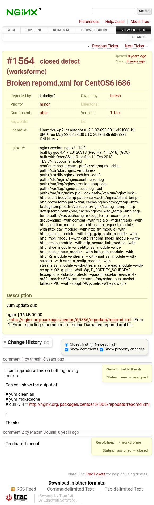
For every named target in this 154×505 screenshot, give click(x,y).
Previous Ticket (105, 46)
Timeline (34, 30)
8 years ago (137, 56)
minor (45, 104)
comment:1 (13, 359)
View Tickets (133, 30)
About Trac (140, 21)
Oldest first (79, 344)
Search (139, 37)
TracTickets (95, 474)
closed (49, 61)
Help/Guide (115, 21)
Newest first (105, 344)
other (44, 113)
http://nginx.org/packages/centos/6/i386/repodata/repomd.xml (69, 319)
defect (70, 61)
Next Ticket (134, 46)
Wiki (11, 30)
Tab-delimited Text (124, 489)
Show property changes (125, 349)
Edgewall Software (59, 500)
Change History (28, 342)
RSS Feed (26, 489)
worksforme (27, 72)
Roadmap (62, 30)
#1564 (21, 61)
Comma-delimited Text (70, 489)
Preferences (89, 21)
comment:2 (13, 432)
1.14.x (115, 113)
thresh (115, 96)
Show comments (84, 349)
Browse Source (95, 30)
